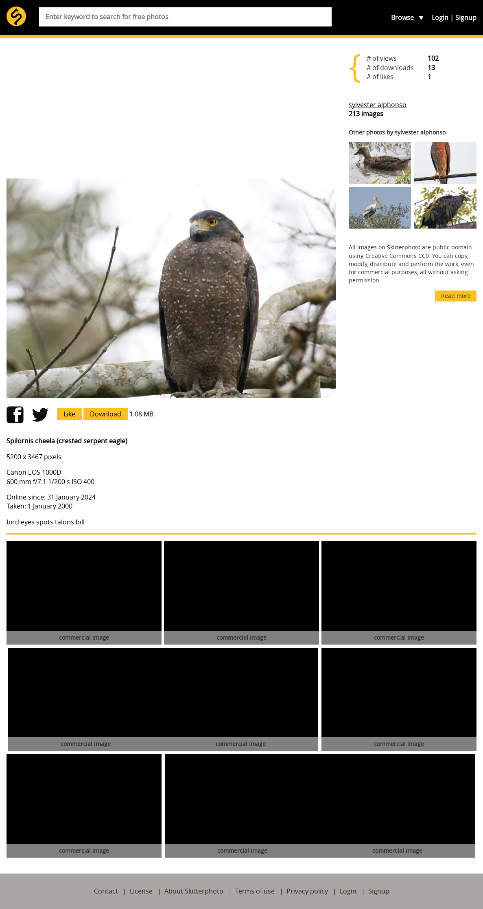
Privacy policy (307, 891)
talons (64, 521)
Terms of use (255, 891)
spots (44, 521)
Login (440, 17)
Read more (456, 295)
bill (80, 521)
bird (13, 521)
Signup (465, 17)
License (141, 891)
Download (105, 413)
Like (69, 413)
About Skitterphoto (193, 891)
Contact (106, 891)
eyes (28, 521)
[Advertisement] (171, 108)
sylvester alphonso (378, 104)
